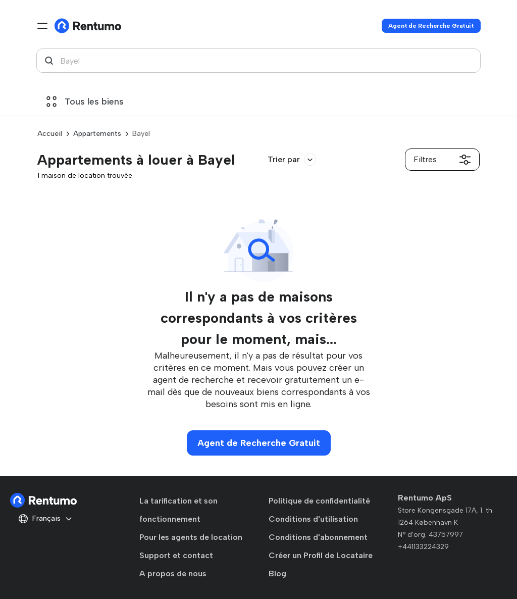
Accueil (49, 133)
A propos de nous (172, 573)
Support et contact (176, 555)
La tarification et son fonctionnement (178, 510)
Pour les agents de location (190, 537)
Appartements (97, 133)
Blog (277, 573)
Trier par (292, 160)
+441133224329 (423, 546)
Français (45, 519)
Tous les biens (85, 101)
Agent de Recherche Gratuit (431, 25)
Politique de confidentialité (319, 501)
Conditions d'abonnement (318, 537)
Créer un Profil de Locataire (321, 555)
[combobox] (258, 60)
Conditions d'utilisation (313, 519)
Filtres (442, 160)
